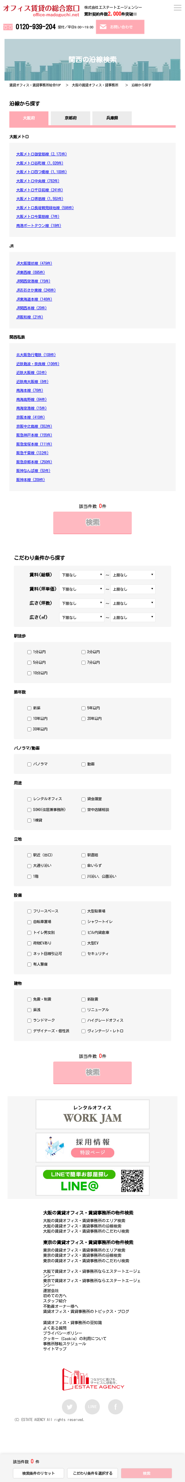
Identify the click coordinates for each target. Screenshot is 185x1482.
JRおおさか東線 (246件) (36, 290)
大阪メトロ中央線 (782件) (38, 181)
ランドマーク (44, 1020)
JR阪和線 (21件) (29, 317)
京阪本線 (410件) (30, 417)
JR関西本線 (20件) (31, 308)
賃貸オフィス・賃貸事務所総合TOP (35, 85)
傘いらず (94, 865)
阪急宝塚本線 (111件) (34, 444)
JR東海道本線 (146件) (34, 299)
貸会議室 (94, 798)
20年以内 (94, 718)
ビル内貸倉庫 (98, 932)
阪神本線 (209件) (30, 479)
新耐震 (92, 999)
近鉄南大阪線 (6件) (32, 381)
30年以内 (40, 729)
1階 (36, 876)
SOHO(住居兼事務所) (49, 809)
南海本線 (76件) (29, 390)
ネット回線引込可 (47, 953)
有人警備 (40, 964)
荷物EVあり (42, 943)
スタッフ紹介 (54, 1301)
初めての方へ (54, 1296)
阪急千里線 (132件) (32, 453)
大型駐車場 (96, 911)
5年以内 (93, 708)
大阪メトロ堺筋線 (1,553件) (39, 198)
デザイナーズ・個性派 (51, 1031)
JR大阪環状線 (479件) (34, 263)
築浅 (36, 1009)
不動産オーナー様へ (60, 1306)
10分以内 (40, 673)
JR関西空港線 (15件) (33, 281)
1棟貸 (37, 820)
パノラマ (40, 764)
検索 (93, 522)
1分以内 (39, 651)
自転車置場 (42, 921)
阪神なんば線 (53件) (33, 470)
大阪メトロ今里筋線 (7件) (38, 216)
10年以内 (40, 718)
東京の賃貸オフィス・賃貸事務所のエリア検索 (84, 1250)
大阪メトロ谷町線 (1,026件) (39, 163)
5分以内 (39, 662)
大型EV (92, 943)
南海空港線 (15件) (31, 408)
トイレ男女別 (44, 932)
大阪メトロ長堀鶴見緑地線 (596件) (45, 207)
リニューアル (98, 1009)
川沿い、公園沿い (101, 876)
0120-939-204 (35, 26)
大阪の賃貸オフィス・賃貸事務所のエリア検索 (84, 1220)
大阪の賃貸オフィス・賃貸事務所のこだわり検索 (86, 1231)
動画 (90, 764)
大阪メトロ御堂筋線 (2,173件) (41, 154)
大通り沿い (42, 865)
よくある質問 (54, 1328)
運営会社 (51, 1291)
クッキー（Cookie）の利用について (74, 1339)
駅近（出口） (44, 855)
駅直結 (92, 855)
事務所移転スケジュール (64, 1344)
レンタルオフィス (47, 798)
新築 (36, 708)
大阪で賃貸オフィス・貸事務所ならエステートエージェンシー (92, 1273)
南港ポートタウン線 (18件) (38, 225)
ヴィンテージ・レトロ (105, 1031)
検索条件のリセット (38, 1473)
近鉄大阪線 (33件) (31, 372)
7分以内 (93, 662)
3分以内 (93, 651)
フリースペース (45, 911)
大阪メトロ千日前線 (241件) (39, 190)
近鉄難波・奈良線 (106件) (38, 364)
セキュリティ (98, 953)
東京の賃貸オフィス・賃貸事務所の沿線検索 (82, 1255)
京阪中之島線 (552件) (34, 426)
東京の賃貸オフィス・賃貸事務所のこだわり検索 (86, 1261)
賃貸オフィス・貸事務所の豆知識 (72, 1323)
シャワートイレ (100, 921)
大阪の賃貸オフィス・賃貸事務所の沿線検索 (82, 1226)
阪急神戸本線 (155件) (34, 435)
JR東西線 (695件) (30, 272)
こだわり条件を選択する (93, 1473)
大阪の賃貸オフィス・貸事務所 (95, 85)
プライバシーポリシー (62, 1333)
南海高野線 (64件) (31, 399)
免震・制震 (42, 999)
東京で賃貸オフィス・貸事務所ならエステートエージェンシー (92, 1283)
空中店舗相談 (98, 809)
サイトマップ (54, 1349)
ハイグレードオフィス (105, 1020)
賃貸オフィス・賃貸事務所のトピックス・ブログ (86, 1311)
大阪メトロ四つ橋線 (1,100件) (41, 172)
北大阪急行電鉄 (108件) (36, 354)
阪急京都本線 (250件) (34, 462)
